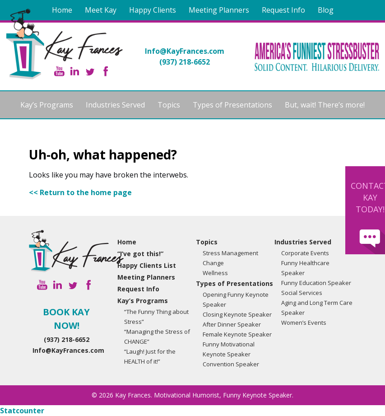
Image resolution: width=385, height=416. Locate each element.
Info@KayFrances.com (184, 51)
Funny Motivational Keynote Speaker (229, 349)
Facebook (105, 71)
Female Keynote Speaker (237, 334)
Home (62, 10)
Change (213, 263)
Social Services (301, 293)
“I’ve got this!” (140, 253)
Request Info (283, 10)
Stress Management (230, 253)
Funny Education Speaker (316, 283)
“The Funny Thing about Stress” (156, 317)
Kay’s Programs (46, 105)
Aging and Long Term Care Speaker (317, 308)
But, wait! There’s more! (325, 105)
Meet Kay (100, 10)
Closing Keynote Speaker (237, 314)
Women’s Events (303, 322)
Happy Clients (152, 10)
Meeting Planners (219, 10)
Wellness (215, 273)
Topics (169, 105)
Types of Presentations (232, 105)
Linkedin (74, 71)
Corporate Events (305, 253)
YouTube (59, 71)
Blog (326, 10)
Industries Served (115, 105)
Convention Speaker (231, 364)
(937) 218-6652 (184, 62)
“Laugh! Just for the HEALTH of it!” (150, 356)
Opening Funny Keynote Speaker (236, 299)
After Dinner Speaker (232, 324)
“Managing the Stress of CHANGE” (157, 336)
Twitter (90, 71)
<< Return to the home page (80, 192)
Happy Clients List (146, 265)
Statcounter (22, 411)
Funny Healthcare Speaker (305, 268)
